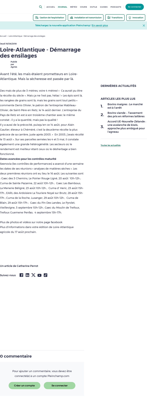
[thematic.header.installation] (86, 17)
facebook (56, 222)
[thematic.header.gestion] (49, 17)
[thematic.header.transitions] (115, 17)
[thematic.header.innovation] (135, 17)
